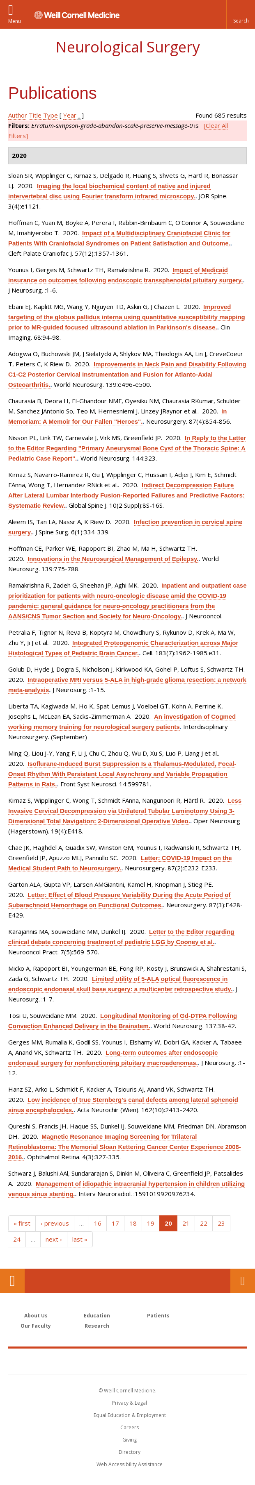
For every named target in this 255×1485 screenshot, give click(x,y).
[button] (240, 14)
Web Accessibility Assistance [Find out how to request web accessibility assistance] (129, 1464)
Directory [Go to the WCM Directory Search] (129, 1452)
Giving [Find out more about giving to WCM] (129, 1439)
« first (22, 1223)
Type (50, 115)
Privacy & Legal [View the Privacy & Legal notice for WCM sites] (129, 1402)
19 (150, 1223)
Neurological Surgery (127, 47)
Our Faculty (36, 1325)
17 (115, 1223)
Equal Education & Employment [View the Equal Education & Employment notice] (130, 1415)
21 (186, 1223)
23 (221, 1223)
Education (97, 1315)
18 (133, 1223)
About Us (36, 1315)
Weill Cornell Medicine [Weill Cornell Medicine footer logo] (127, 1361)
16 (97, 1223)
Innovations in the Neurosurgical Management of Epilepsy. (113, 558)
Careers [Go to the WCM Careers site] (129, 1427)
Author (17, 115)
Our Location (12, 1281)
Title (35, 115)
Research (97, 1325)
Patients (158, 1315)
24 (17, 1239)
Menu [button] (14, 21)
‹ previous (55, 1223)
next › (54, 1239)
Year (69, 115)
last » (79, 1239)
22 (203, 1223)
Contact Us (242, 1281)
